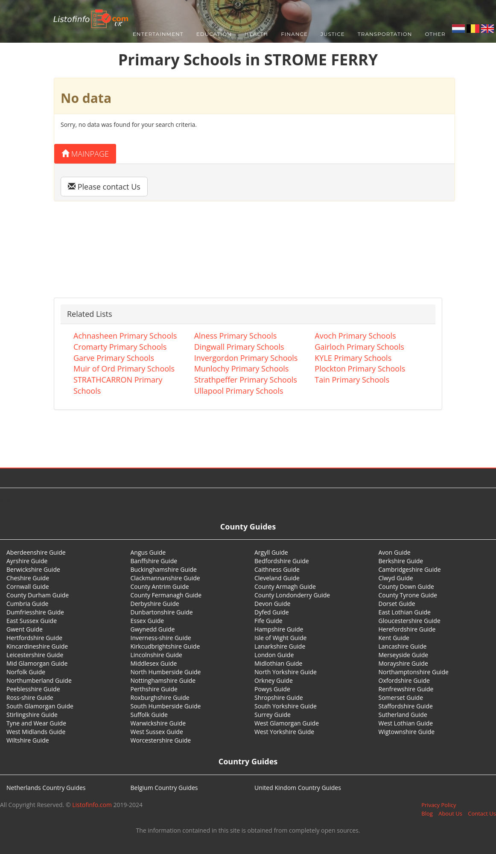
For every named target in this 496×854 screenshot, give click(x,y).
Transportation (385, 34)
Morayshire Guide (403, 663)
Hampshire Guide (278, 629)
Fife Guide (268, 621)
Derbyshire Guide (155, 604)
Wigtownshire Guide (407, 732)
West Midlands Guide (35, 732)
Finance (294, 34)
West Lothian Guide (406, 723)
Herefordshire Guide (407, 629)
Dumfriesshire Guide (35, 612)
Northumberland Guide (39, 680)
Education (214, 34)
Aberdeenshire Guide (36, 552)
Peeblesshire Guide (33, 689)
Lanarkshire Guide (279, 646)
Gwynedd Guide (153, 629)
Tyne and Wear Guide (36, 723)
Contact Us (482, 813)
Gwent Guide (24, 629)
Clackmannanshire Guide (165, 578)
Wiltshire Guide (27, 740)
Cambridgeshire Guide (410, 569)
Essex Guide (147, 621)
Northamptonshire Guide (414, 672)
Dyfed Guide (271, 612)
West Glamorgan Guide (286, 723)
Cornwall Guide (27, 586)
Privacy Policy (438, 805)
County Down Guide (406, 586)
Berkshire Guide (401, 561)
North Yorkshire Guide (285, 672)
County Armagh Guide (285, 586)
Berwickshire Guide (33, 569)
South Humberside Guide (166, 706)
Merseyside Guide (404, 655)
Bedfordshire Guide (281, 561)
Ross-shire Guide (29, 697)
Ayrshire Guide (26, 561)
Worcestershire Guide (161, 740)
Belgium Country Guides (164, 788)
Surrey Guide (272, 715)
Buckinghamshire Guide (164, 569)
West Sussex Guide (157, 732)
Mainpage (85, 154)
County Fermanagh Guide (166, 595)
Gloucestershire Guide (410, 621)
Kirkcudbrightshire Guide (165, 646)
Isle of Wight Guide (280, 638)
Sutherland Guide (403, 715)
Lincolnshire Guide (156, 655)
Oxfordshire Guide (404, 680)
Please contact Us (104, 186)
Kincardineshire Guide (37, 646)
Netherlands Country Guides (46, 788)
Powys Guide (272, 689)
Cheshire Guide (27, 578)
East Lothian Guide (405, 612)
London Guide (274, 655)
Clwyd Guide (396, 578)
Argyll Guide (271, 552)
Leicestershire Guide (34, 655)
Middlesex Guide (154, 663)
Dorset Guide (397, 604)
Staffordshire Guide (406, 706)
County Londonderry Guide (292, 595)
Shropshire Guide (278, 697)
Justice (333, 34)
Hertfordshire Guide (34, 638)
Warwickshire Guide (158, 723)
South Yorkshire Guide (285, 706)
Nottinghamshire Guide (163, 680)
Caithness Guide (277, 569)
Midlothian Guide (278, 663)
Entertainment (158, 34)
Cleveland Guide (277, 578)
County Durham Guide (37, 595)
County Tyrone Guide (408, 595)
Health (256, 34)
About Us (450, 813)
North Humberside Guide (166, 672)
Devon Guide (272, 604)
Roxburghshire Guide (160, 697)
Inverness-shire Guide (161, 638)
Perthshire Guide (154, 689)
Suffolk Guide (149, 715)
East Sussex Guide (31, 621)
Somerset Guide (401, 697)
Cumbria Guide (27, 604)
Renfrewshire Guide (406, 689)
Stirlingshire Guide (32, 715)
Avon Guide (395, 552)
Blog (427, 813)
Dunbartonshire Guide (162, 612)
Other (435, 34)
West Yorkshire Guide (284, 732)
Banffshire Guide (154, 561)
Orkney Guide (273, 680)
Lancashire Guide (403, 646)
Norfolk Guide (25, 672)
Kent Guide (394, 638)
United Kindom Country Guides (297, 788)
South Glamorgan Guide (39, 706)
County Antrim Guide (160, 586)
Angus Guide (148, 552)
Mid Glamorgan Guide (36, 663)
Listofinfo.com (92, 805)
